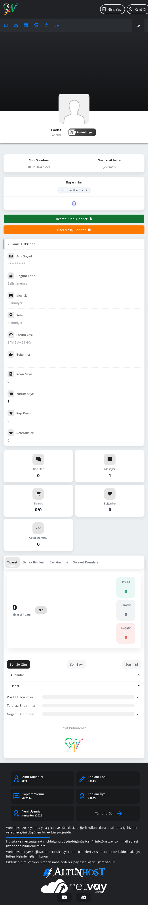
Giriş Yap (111, 9)
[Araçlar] (56, 25)
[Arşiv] (26, 25)
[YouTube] (64, 897)
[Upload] (6, 25)
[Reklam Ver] (36, 25)
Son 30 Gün (18, 664)
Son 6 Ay (76, 664)
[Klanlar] (46, 25)
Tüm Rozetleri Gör (74, 190)
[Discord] (83, 897)
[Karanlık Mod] (138, 25)
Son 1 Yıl (131, 664)
